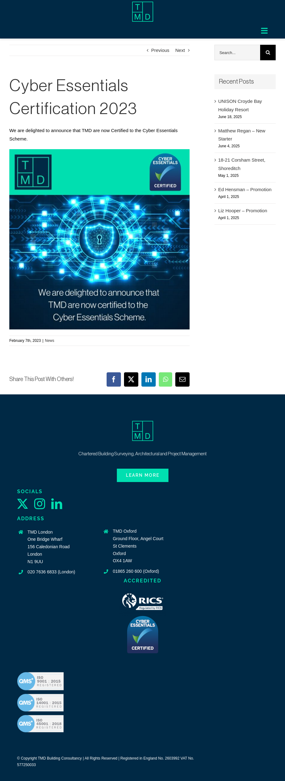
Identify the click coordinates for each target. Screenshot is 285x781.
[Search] (268, 52)
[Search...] (237, 52)
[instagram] (39, 503)
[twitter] (22, 503)
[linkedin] (56, 503)
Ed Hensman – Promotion (245, 189)
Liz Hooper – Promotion (242, 210)
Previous (160, 50)
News (49, 340)
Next (180, 50)
